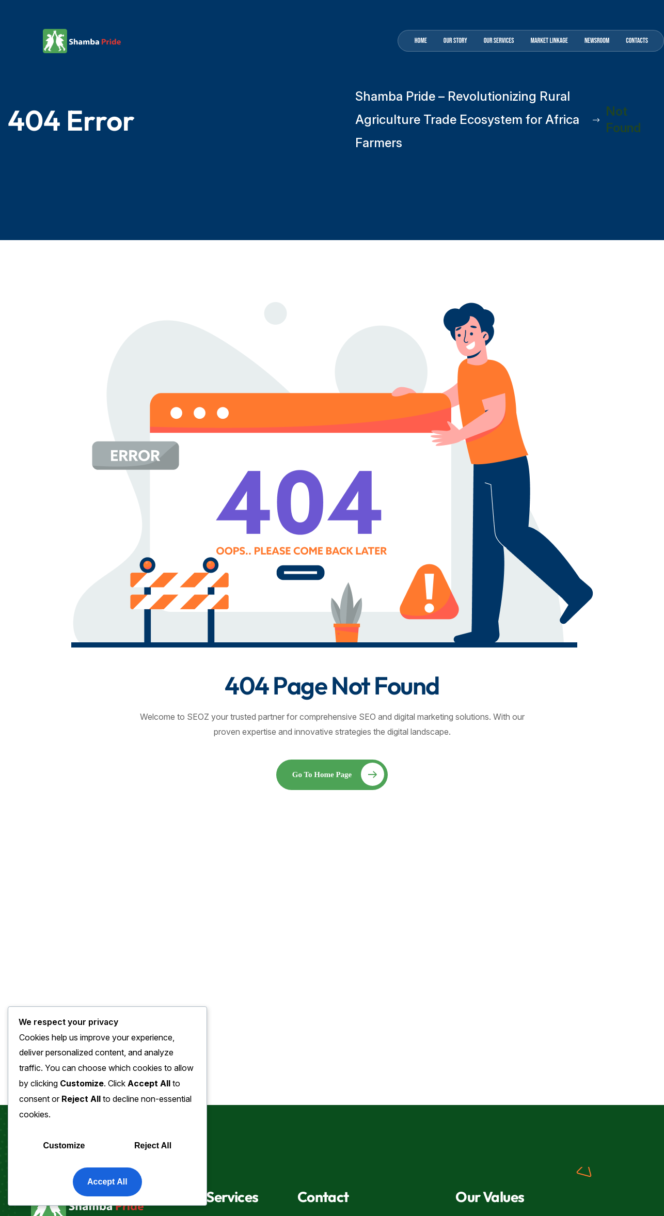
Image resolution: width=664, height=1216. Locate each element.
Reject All (152, 1145)
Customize (64, 1145)
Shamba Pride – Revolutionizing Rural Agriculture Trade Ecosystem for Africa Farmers (477, 119)
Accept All (107, 1181)
